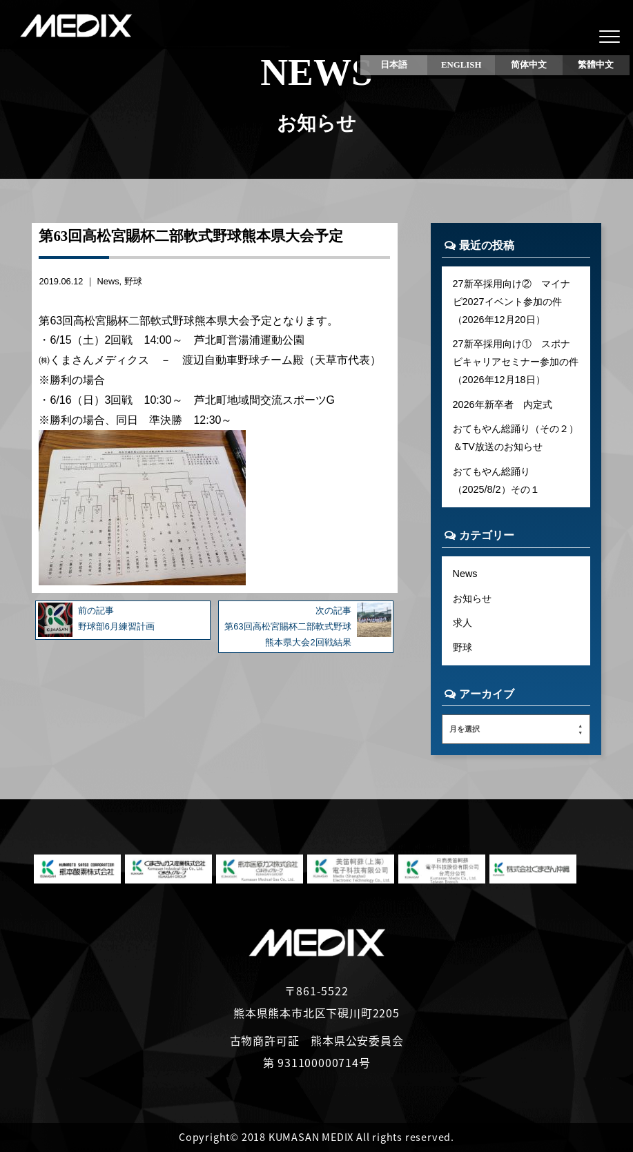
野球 (133, 281)
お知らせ (472, 598)
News (108, 281)
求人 (462, 622)
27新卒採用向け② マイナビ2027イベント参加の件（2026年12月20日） (511, 301)
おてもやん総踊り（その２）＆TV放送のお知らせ (515, 437)
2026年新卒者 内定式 (502, 404)
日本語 (393, 65)
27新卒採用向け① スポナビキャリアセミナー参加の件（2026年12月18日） (515, 361)
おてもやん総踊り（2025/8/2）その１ (496, 480)
